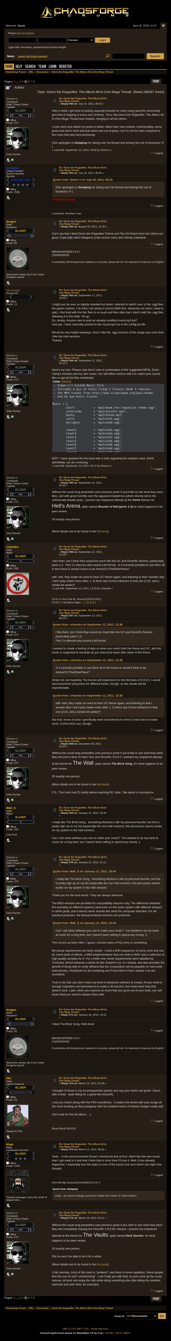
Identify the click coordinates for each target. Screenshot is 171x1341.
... (17, 81)
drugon (11, 221)
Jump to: (119, 1316)
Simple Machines (99, 1329)
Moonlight (13, 290)
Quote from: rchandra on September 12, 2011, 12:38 (88, 624)
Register (65, 67)
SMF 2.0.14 (69, 1329)
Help (19, 67)
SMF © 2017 (83, 1329)
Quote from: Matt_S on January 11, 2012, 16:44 (84, 871)
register (30, 33)
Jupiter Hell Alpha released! (32, 56)
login (19, 33)
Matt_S (11, 808)
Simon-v (11, 98)
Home (9, 67)
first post (102, 531)
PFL (9, 1078)
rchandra (12, 547)
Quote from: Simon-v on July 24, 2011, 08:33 (83, 179)
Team (42, 67)
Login (52, 67)
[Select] (66, 381)
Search (30, 67)
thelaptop (12, 168)
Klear (9, 1144)
